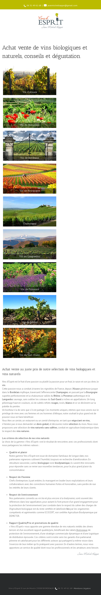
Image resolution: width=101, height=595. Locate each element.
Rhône (57, 395)
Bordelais (15, 392)
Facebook (50, 578)
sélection (73, 424)
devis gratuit (43, 424)
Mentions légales (82, 588)
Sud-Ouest (56, 399)
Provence (68, 395)
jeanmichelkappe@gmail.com (62, 5)
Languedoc (7, 399)
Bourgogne (91, 392)
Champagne (62, 392)
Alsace (76, 388)
